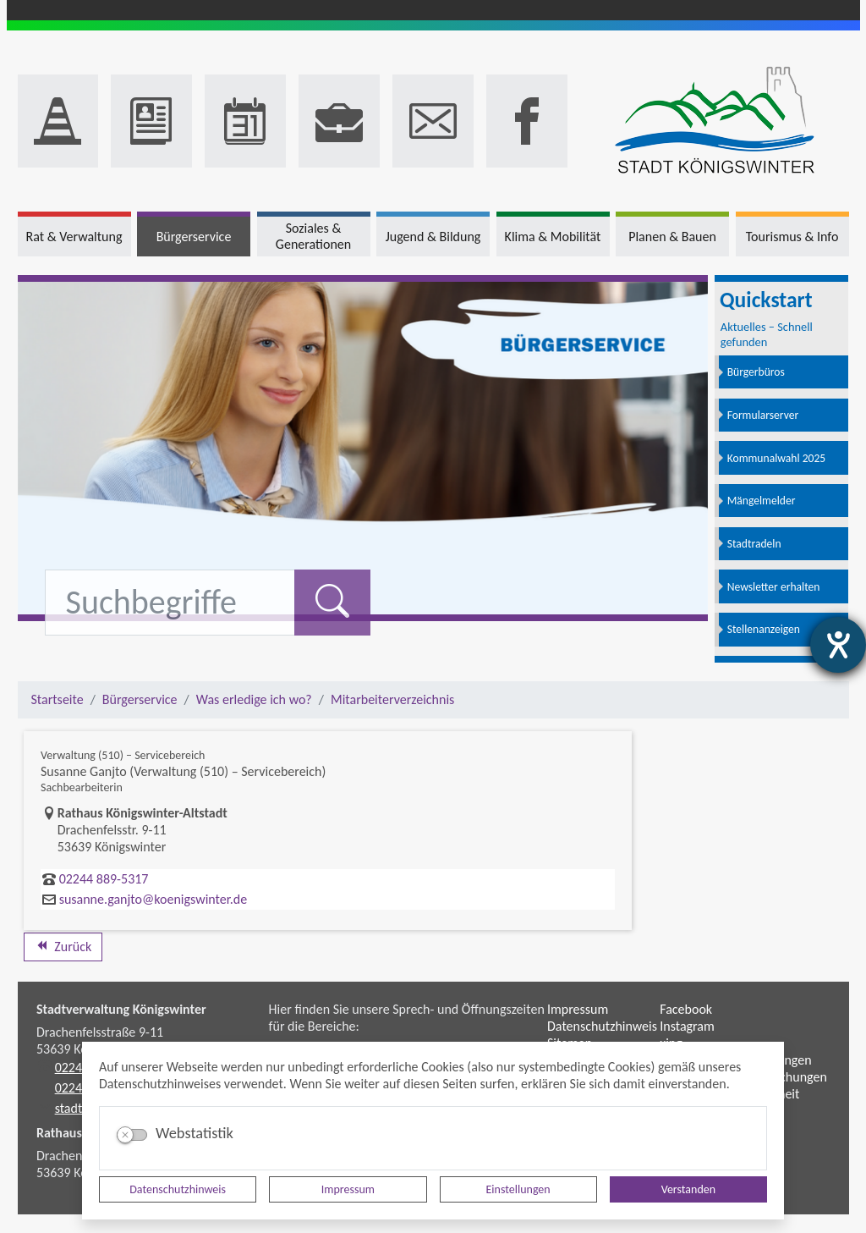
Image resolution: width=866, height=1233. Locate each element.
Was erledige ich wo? (254, 699)
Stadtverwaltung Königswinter (121, 1009)
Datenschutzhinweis (177, 1189)
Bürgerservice (140, 699)
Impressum (348, 1189)
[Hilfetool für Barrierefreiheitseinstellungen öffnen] (838, 645)
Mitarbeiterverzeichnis (392, 699)
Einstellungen (518, 1189)
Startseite (57, 699)
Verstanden (688, 1189)
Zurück (63, 947)
